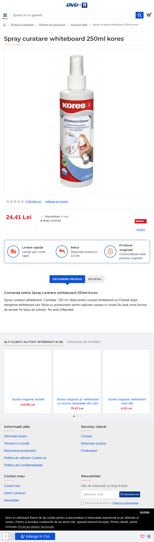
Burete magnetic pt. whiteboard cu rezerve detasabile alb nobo (78, 401)
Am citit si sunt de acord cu (110, 503)
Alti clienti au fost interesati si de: (33, 342)
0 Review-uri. (33, 201)
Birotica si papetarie (22, 24)
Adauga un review (56, 201)
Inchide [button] (144, 512)
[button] (74, 416)
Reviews (94, 279)
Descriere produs (67, 279)
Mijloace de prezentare (52, 24)
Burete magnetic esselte (28, 399)
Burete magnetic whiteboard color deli (127, 401)
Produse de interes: (83, 342)
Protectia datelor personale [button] (36, 526)
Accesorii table (79, 24)
